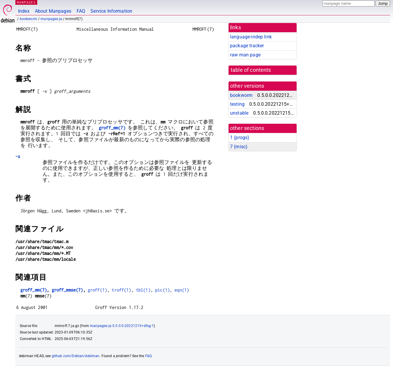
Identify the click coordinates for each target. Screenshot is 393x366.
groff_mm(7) (112, 127)
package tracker (247, 45)
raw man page (245, 55)
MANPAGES (26, 2)
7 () (239, 146)
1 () (239, 137)
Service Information (111, 11)
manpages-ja (51, 19)
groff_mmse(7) (67, 289)
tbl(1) (143, 289)
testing (237, 104)
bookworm (28, 19)
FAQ (81, 11)
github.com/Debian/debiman (76, 356)
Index (24, 11)
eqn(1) (181, 289)
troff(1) (121, 289)
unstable (239, 113)
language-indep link (251, 37)
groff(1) (97, 289)
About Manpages (53, 11)
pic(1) (162, 289)
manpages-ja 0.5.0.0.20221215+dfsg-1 (122, 326)
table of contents (251, 70)
